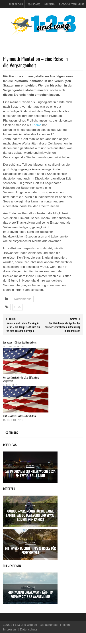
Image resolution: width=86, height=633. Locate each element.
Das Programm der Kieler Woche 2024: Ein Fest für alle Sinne (30, 473)
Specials (30, 586)
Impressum (49, 4)
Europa (30, 465)
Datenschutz (28, 629)
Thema (36, 125)
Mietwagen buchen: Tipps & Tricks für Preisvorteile (30, 550)
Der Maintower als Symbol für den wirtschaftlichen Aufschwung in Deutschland (62, 327)
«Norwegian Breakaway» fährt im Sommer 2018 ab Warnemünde (30, 594)
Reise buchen (16, 4)
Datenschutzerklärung (71, 4)
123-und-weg (33, 4)
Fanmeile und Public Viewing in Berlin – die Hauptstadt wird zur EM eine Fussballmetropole (23, 327)
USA (17, 307)
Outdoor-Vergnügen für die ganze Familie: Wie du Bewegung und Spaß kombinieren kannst (30, 515)
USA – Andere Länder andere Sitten (19, 416)
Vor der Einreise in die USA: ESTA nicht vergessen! (21, 379)
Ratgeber (30, 505)
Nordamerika (23, 299)
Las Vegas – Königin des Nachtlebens (19, 342)
